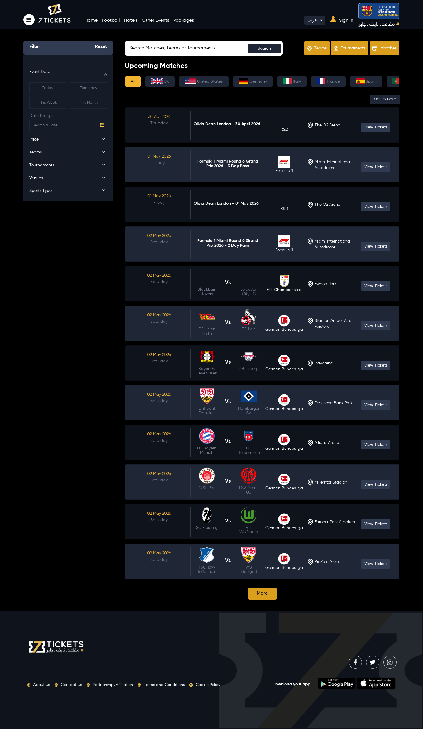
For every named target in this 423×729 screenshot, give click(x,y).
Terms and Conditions (161, 685)
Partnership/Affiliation (109, 685)
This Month (88, 103)
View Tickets (375, 127)
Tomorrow (88, 88)
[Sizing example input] (204, 48)
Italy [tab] (292, 81)
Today (47, 88)
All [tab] (133, 81)
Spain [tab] (366, 81)
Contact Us (68, 685)
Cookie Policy (204, 685)
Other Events (155, 20)
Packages (183, 20)
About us (38, 685)
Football (111, 20)
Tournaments (349, 48)
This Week (48, 103)
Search (264, 48)
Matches (384, 48)
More (262, 593)
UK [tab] (160, 81)
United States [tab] (204, 81)
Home (91, 20)
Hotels (131, 20)
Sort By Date (385, 99)
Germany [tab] (253, 81)
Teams (317, 48)
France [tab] (328, 81)
